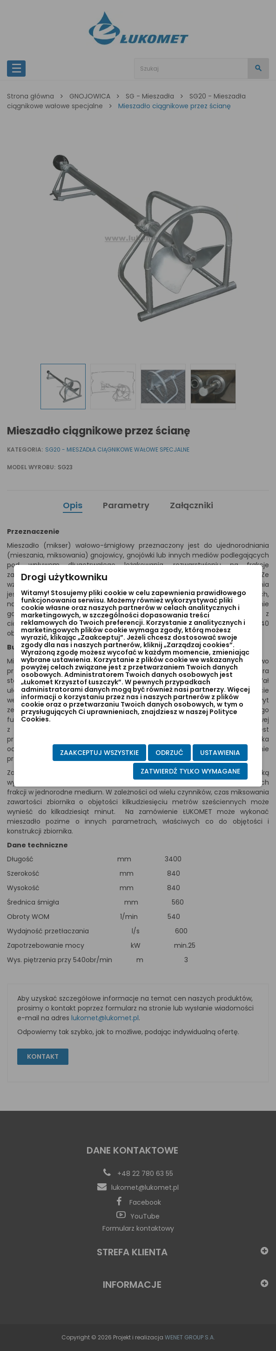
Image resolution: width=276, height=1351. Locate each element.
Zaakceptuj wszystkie (99, 752)
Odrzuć (169, 752)
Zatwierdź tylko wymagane (190, 771)
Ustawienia (220, 752)
